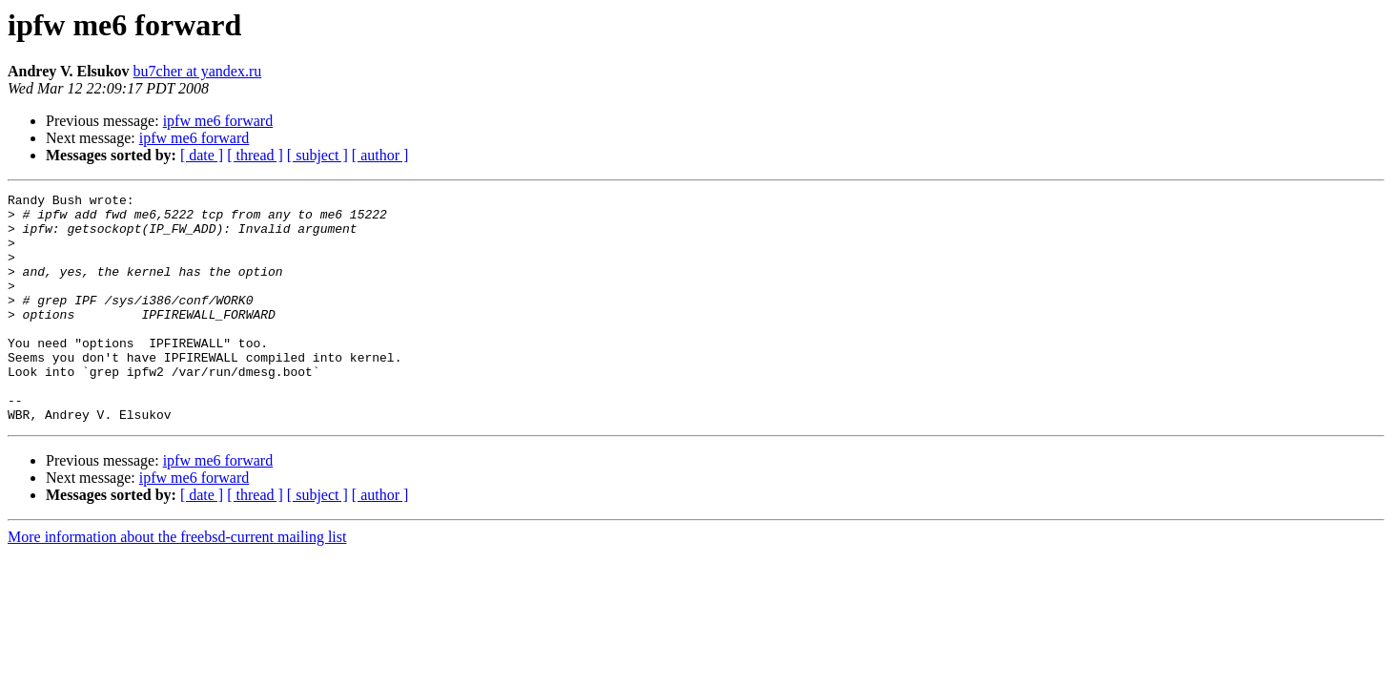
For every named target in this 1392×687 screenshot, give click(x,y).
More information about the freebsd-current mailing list (177, 582)
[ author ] (380, 155)
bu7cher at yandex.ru (197, 71)
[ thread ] (255, 155)
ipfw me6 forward (218, 121)
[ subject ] (317, 155)
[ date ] (201, 155)
